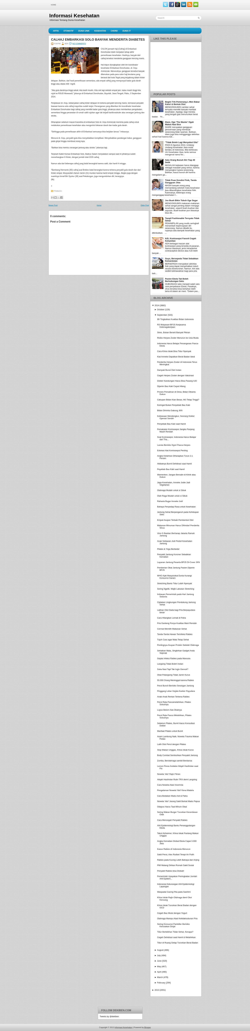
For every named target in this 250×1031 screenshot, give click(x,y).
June (159, 961)
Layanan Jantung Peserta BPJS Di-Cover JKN (178, 562)
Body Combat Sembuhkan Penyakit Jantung (177, 755)
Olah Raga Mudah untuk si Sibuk (172, 496)
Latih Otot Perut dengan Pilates (171, 744)
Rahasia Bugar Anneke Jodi (170, 501)
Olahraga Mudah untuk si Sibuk (171, 490)
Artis (56, 31)
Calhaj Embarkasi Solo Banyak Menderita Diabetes (98, 39)
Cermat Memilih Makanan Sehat (172, 629)
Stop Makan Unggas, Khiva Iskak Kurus (175, 750)
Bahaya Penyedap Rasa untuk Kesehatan (176, 506)
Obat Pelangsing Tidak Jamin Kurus (173, 675)
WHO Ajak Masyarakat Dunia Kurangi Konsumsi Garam (174, 576)
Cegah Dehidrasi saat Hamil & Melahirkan (176, 937)
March (160, 977)
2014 (156, 305)
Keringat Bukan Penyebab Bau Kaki (173, 405)
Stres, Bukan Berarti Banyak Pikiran (173, 332)
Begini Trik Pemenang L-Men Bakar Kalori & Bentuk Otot (182, 103)
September (162, 315)
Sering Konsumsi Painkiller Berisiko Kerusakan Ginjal (173, 925)
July (159, 955)
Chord (114, 31)
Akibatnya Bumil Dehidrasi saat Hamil (174, 463)
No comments (79, 44)
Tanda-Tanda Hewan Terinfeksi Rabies (174, 634)
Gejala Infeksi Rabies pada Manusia (173, 658)
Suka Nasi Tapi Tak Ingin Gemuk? (172, 669)
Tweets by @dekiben (109, 1016)
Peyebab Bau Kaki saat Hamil (170, 469)
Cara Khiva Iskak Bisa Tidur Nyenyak (174, 351)
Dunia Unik (83, 31)
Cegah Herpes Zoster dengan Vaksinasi (175, 375)
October (160, 309)
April (159, 972)
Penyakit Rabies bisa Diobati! (170, 871)
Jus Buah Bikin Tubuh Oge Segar (181, 200)
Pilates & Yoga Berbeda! (168, 549)
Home (53, 5)
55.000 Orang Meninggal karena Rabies (175, 680)
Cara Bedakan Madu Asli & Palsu (172, 796)
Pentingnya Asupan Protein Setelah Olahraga (178, 645)
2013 (156, 990)
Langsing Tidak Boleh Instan (170, 664)
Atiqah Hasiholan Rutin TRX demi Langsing (177, 779)
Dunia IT (126, 31)
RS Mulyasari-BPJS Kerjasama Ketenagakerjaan (171, 325)
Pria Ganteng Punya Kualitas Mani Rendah (177, 623)
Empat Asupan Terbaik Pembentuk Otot (175, 520)
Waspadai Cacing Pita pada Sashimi (174, 892)
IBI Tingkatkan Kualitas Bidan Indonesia (175, 319)
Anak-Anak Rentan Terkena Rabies (173, 696)
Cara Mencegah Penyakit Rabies (172, 820)
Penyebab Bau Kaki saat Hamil (171, 424)
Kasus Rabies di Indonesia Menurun (173, 849)
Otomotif (68, 31)
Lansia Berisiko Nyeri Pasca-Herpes (173, 445)
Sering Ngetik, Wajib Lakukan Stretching (175, 589)
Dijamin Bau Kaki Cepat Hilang (171, 386)
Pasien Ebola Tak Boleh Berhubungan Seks (176, 280)
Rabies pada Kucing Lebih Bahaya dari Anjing (178, 860)
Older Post (145, 205)
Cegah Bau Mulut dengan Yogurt (172, 913)
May (159, 966)
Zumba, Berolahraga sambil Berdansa (174, 760)
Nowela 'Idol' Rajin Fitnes (168, 774)
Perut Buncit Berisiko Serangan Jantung (175, 685)
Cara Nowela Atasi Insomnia (170, 785)
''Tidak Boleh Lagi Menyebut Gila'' (181, 142)
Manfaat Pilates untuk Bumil (170, 731)
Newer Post (53, 205)
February (161, 982)
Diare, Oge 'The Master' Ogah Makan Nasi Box (179, 123)
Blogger (147, 1027)
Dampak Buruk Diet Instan (169, 370)
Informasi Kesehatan (74, 15)
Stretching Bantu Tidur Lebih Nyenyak (174, 583)
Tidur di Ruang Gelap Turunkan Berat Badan (177, 943)
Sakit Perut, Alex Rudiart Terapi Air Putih (175, 854)
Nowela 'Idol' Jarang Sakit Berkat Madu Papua (178, 801)
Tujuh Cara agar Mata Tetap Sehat (173, 639)
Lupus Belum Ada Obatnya (169, 710)
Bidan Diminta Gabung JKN (169, 410)
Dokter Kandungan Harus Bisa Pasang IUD (177, 381)
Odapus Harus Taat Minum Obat (172, 806)
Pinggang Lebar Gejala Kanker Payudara (176, 691)
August (160, 950)
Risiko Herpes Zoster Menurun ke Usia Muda (177, 338)
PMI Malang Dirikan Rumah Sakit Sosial (175, 865)
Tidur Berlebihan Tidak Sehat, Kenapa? (175, 932)
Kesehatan (100, 31)
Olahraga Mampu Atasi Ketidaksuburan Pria (177, 918)
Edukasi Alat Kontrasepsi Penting (172, 450)
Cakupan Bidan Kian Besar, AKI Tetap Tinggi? (178, 399)
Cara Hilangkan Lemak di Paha (171, 618)
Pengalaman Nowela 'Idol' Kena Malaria (175, 790)
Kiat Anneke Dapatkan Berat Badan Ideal (176, 356)
